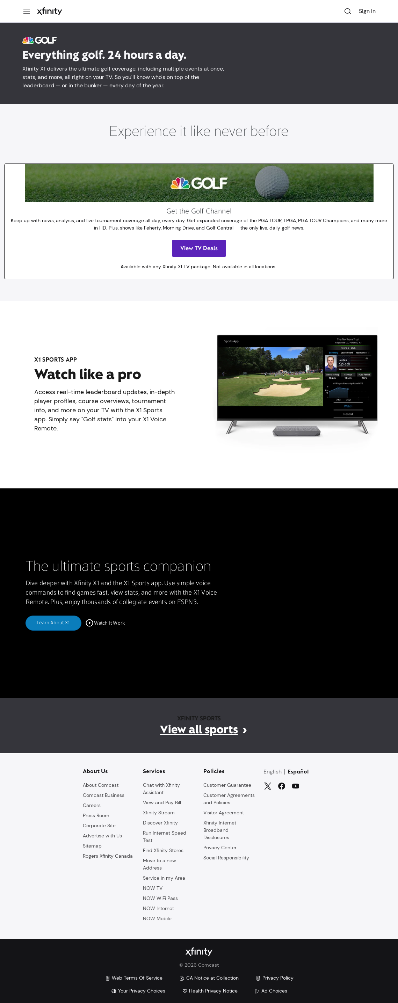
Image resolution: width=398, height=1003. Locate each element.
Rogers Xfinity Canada (108, 855)
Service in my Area (164, 877)
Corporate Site (99, 825)
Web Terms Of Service (133, 978)
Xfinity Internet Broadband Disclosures (219, 829)
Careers (92, 805)
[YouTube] (295, 786)
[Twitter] (267, 786)
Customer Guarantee (227, 785)
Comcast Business (103, 795)
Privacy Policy (274, 978)
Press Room (96, 815)
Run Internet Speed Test (164, 836)
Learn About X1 (53, 622)
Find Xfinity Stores (163, 850)
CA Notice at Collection (209, 978)
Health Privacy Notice (210, 991)
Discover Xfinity (160, 822)
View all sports (199, 729)
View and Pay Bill (162, 802)
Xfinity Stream (159, 812)
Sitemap (92, 845)
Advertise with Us (102, 835)
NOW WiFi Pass (160, 898)
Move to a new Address (159, 864)
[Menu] (26, 11)
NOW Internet (158, 908)
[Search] (347, 11)
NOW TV (152, 888)
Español (298, 772)
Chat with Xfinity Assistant (161, 788)
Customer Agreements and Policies (229, 798)
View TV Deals (199, 248)
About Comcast (100, 785)
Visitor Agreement (223, 812)
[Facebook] (281, 786)
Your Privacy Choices (138, 991)
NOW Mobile (157, 918)
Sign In (367, 11)
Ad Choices (270, 991)
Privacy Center (220, 847)
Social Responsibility (226, 857)
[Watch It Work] (105, 623)
